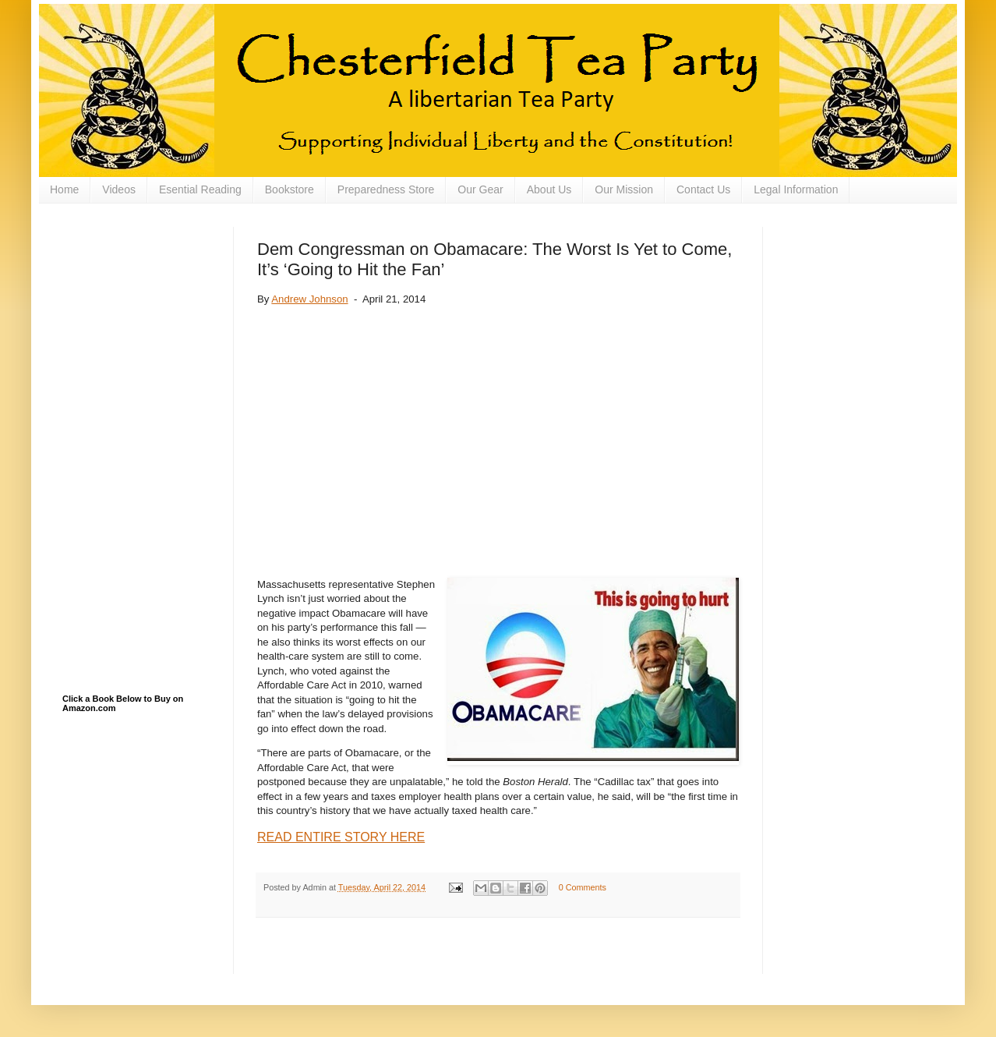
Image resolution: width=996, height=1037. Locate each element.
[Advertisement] (140, 305)
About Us (549, 189)
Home (64, 189)
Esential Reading (200, 189)
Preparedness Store (386, 189)
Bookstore (289, 189)
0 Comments (582, 887)
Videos (119, 189)
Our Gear (480, 189)
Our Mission (624, 189)
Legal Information (796, 189)
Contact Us (703, 189)
